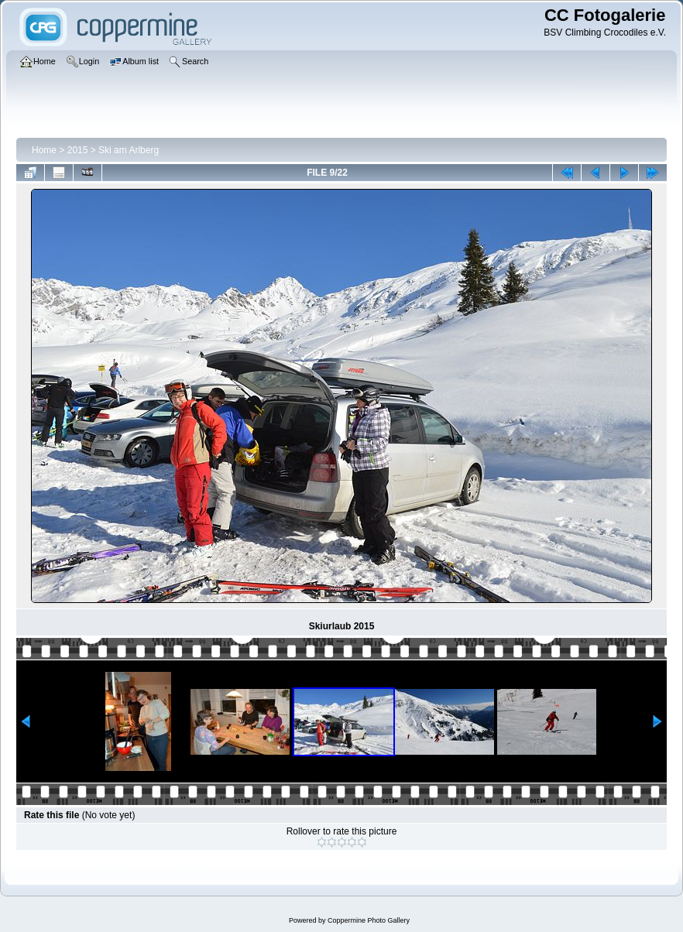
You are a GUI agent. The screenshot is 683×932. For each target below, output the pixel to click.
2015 (77, 150)
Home (44, 150)
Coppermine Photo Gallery (369, 920)
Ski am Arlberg (128, 150)
